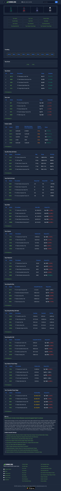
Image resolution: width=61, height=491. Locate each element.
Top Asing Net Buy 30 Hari (46, 468)
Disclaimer (7, 479)
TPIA (10, 210)
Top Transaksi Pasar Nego (46, 26)
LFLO (11, 88)
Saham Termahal (44, 476)
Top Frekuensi (31, 23)
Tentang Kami (7, 473)
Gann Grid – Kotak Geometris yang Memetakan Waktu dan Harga (20, 438)
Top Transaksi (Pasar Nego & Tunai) (48, 474)
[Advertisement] (30, 40)
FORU (33, 64)
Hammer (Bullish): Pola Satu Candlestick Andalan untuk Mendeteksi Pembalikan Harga (24, 452)
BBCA (10, 213)
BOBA (10, 195)
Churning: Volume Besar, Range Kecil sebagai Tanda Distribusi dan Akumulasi (22, 436)
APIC (11, 111)
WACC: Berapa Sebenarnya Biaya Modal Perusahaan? (17, 446)
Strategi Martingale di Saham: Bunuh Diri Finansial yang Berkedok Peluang (22, 448)
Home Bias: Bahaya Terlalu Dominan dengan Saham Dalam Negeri (20, 440)
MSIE (10, 189)
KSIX (10, 166)
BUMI (10, 239)
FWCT (10, 131)
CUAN (10, 351)
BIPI (10, 292)
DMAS (10, 316)
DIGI (11, 85)
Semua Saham (44, 481)
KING (10, 192)
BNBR (10, 245)
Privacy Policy (7, 477)
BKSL (10, 322)
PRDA (10, 407)
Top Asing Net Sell (15, 26)
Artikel (6, 471)
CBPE (11, 82)
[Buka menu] (4, 2)
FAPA (10, 160)
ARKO (11, 106)
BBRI (10, 219)
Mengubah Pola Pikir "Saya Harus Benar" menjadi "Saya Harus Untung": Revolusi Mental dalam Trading (27, 435)
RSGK (11, 109)
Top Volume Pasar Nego (30, 26)
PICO (10, 136)
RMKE (11, 114)
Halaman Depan (8, 469)
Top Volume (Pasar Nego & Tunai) (47, 472)
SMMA (10, 139)
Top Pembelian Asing (26, 481)
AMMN (10, 222)
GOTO (10, 289)
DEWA (10, 248)
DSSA (10, 242)
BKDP (10, 163)
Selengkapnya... (8, 92)
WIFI (11, 103)
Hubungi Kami (7, 475)
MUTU (11, 76)
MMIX (11, 79)
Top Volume (15, 23)
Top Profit (30, 21)
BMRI (10, 216)
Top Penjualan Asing (45, 464)
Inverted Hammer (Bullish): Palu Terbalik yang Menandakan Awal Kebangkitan (22, 450)
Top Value (46, 21)
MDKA (10, 328)
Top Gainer (15, 18)
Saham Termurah (44, 479)
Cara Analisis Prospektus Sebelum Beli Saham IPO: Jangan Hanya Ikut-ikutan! (22, 442)
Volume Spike (46, 18)
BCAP (10, 372)
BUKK (10, 375)
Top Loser (30, 18)
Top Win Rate (15, 21)
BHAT (10, 381)
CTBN (28, 64)
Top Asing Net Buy (46, 23)
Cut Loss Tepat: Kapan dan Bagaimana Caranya (16, 444)
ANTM (10, 354)
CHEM (10, 142)
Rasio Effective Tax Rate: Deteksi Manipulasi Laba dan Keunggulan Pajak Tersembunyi (24, 418)
